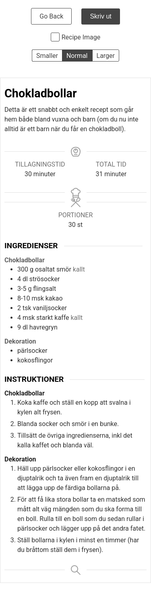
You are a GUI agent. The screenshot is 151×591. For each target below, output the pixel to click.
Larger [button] (106, 56)
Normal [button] (77, 56)
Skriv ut (100, 16)
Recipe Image (81, 37)
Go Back (51, 16)
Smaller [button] (47, 56)
